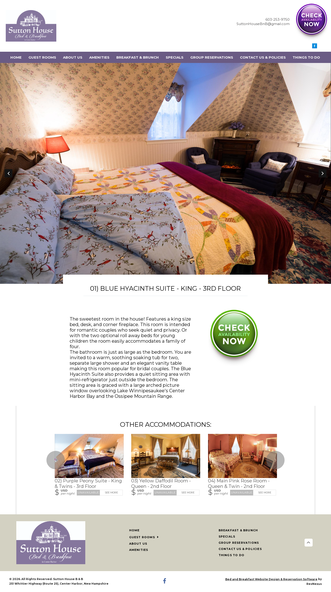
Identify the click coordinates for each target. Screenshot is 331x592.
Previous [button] (8, 173)
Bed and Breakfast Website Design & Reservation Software (271, 579)
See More (111, 492)
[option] (165, 173)
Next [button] (322, 173)
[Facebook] (314, 47)
